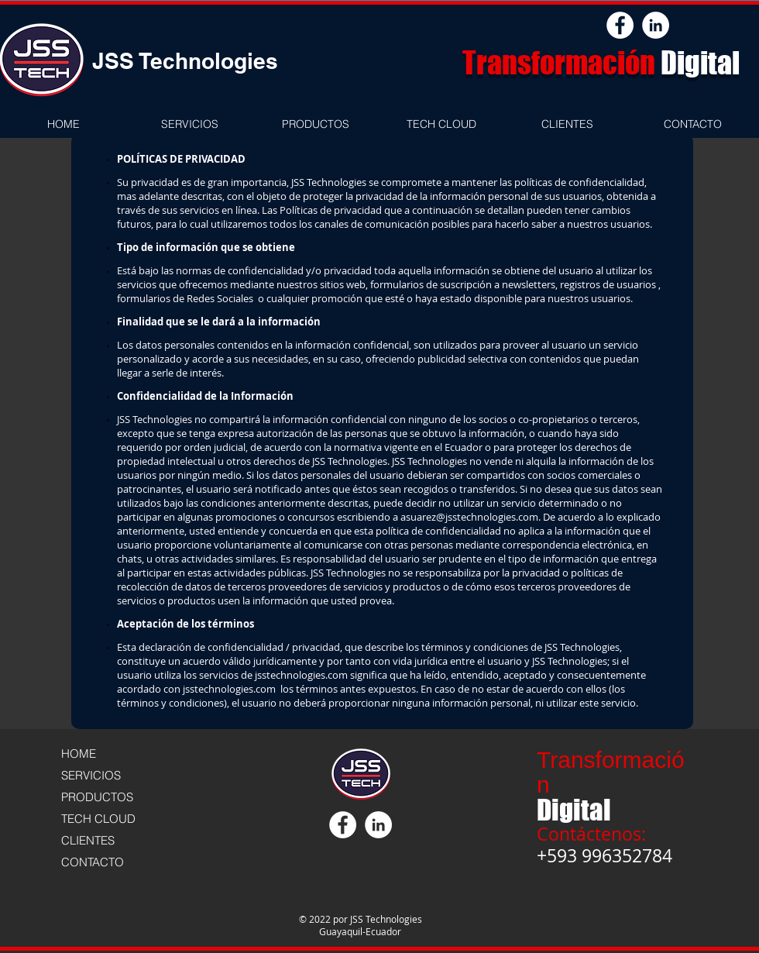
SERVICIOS (91, 775)
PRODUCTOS (97, 797)
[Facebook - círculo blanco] (620, 25)
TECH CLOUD (98, 818)
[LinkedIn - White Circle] (655, 25)
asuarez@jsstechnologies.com (469, 517)
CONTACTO (92, 862)
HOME (78, 753)
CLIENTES (88, 840)
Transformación (561, 63)
